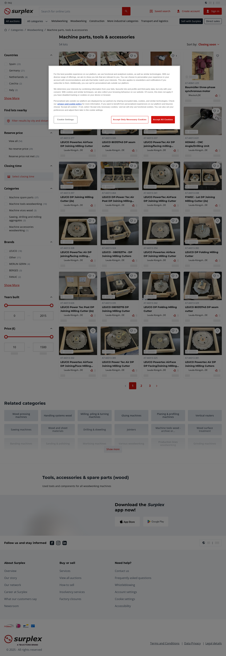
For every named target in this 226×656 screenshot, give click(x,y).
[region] (114, 97)
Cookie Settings (65, 119)
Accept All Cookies (163, 119)
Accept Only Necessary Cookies (129, 119)
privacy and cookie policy (69, 104)
